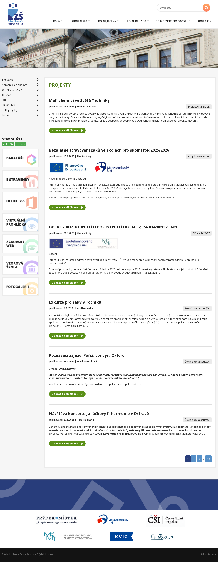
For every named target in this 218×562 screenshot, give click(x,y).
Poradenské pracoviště (172, 21)
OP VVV (20, 94)
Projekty (20, 79)
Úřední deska (78, 21)
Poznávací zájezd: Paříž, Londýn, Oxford (87, 355)
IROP (20, 99)
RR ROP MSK (20, 104)
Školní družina (136, 21)
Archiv (20, 115)
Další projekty (20, 109)
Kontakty (204, 21)
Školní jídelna (106, 21)
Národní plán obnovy (20, 84)
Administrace (208, 554)
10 (208, 459)
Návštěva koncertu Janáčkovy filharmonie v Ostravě (99, 413)
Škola (56, 21)
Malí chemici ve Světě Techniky (79, 100)
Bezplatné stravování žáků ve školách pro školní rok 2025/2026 (109, 150)
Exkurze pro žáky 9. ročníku (75, 302)
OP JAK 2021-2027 (20, 89)
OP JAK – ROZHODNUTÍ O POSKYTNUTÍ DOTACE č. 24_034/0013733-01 (113, 227)
